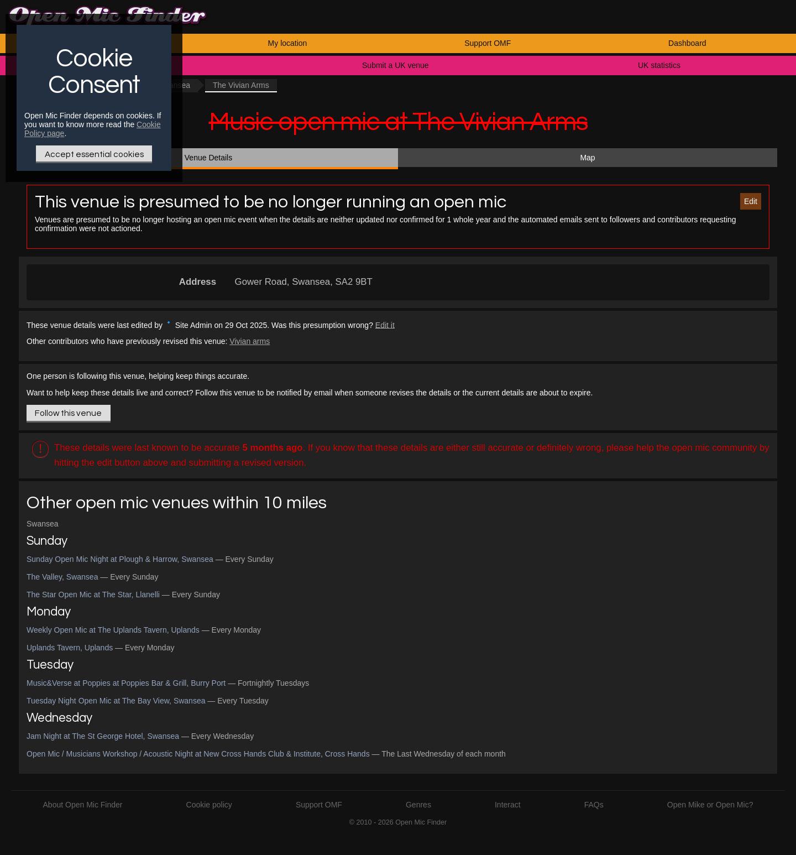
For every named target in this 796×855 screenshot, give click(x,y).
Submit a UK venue (395, 65)
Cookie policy (209, 804)
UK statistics (659, 65)
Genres (418, 804)
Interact (508, 804)
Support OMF (487, 43)
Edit (750, 201)
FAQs (594, 804)
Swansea (43, 523)
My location (287, 43)
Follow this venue (68, 413)
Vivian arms (249, 341)
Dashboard (687, 43)
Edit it (385, 324)
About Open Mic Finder (83, 804)
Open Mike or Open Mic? (710, 804)
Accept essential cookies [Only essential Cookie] (94, 154)
